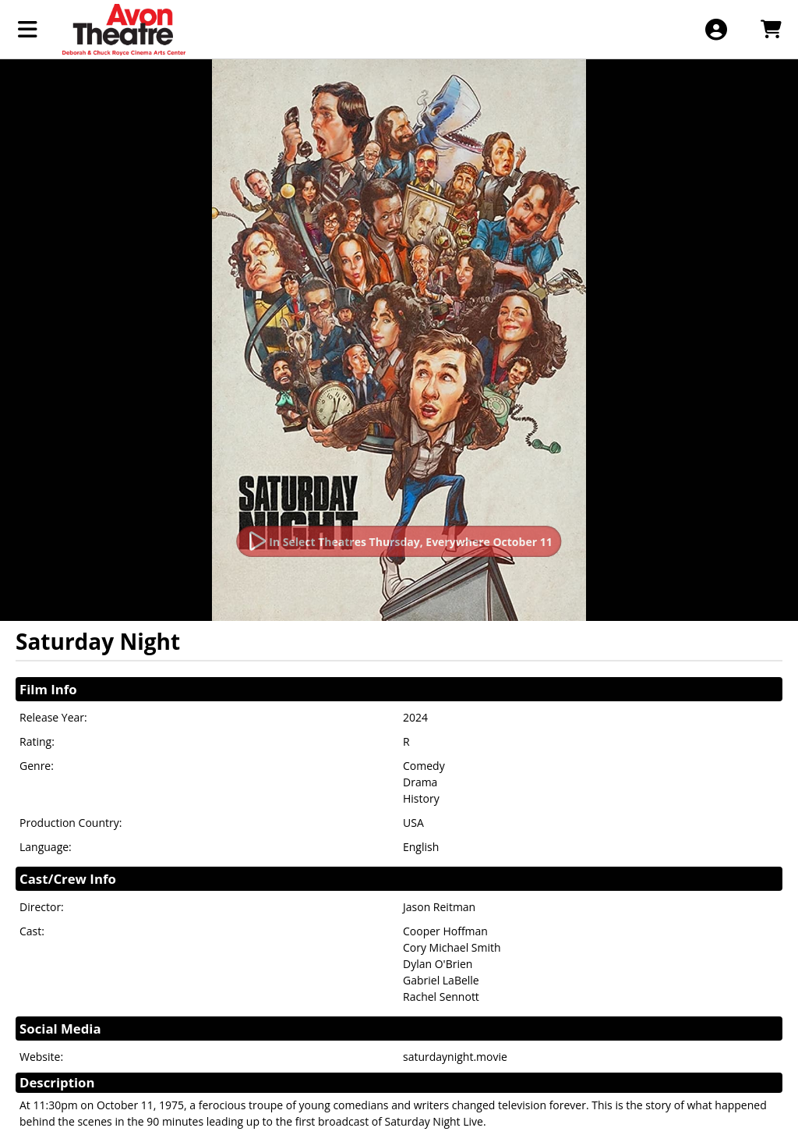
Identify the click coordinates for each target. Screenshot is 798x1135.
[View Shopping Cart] (770, 29)
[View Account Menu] (715, 29)
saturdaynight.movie (455, 1056)
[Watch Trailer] (398, 541)
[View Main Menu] (27, 29)
